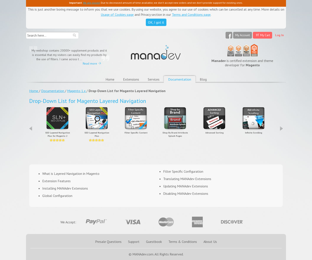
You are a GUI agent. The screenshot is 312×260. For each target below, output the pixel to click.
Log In (279, 35)
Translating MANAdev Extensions (187, 179)
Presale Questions (108, 241)
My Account (242, 35)
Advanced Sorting (214, 132)
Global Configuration (57, 195)
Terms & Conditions (182, 241)
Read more (90, 63)
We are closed (91, 2)
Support (134, 241)
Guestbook (154, 241)
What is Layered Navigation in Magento (70, 173)
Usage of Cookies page (117, 14)
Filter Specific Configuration (183, 171)
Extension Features (56, 181)
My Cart (265, 35)
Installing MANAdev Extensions (65, 188)
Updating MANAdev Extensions (185, 186)
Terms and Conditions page (191, 14)
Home (110, 79)
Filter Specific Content (136, 132)
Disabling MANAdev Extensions (185, 193)
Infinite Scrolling (253, 132)
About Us (210, 241)
